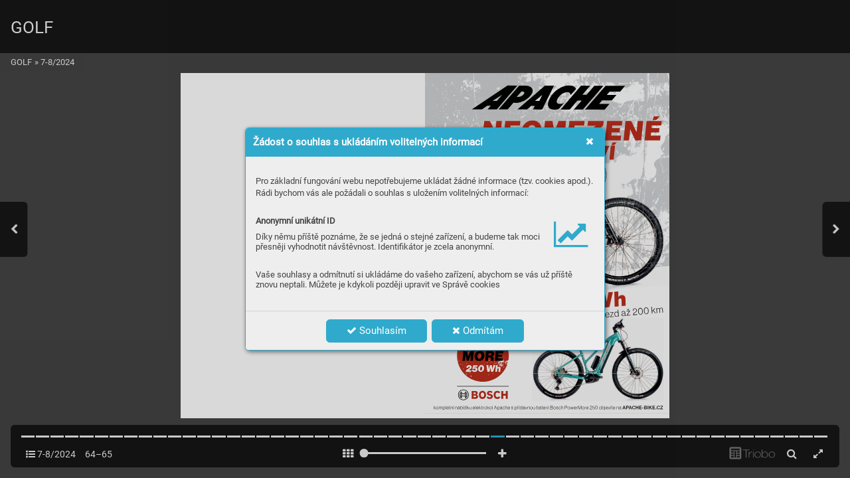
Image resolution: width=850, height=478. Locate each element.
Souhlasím (376, 331)
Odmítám (477, 331)
